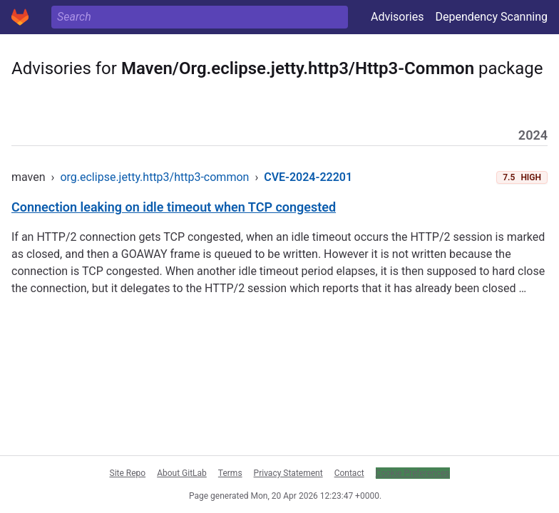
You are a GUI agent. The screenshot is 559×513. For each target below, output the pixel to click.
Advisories (397, 17)
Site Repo (128, 473)
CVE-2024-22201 (308, 177)
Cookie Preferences (413, 473)
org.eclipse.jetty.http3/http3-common (154, 177)
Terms (230, 473)
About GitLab (182, 473)
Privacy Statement (288, 473)
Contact (349, 473)
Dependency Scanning (491, 17)
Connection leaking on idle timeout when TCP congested (173, 207)
